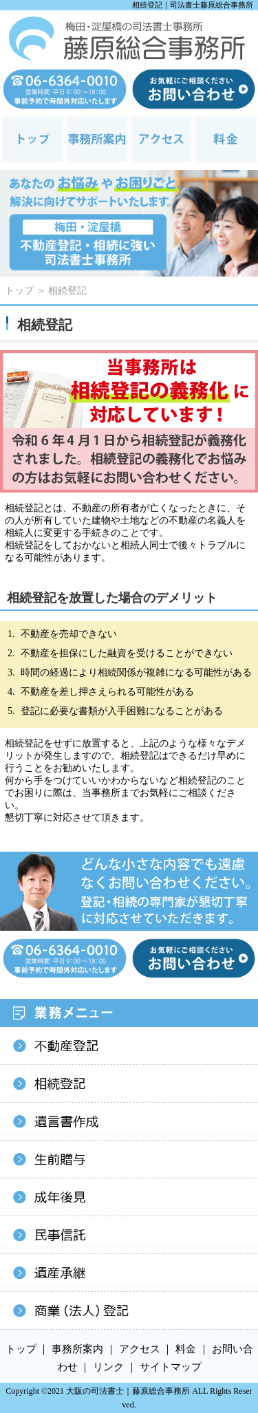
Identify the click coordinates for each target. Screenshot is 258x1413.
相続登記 (67, 290)
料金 (185, 1349)
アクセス (139, 1349)
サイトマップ (171, 1366)
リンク (108, 1366)
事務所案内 (77, 1349)
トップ (19, 290)
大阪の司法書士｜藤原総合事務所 (128, 1391)
